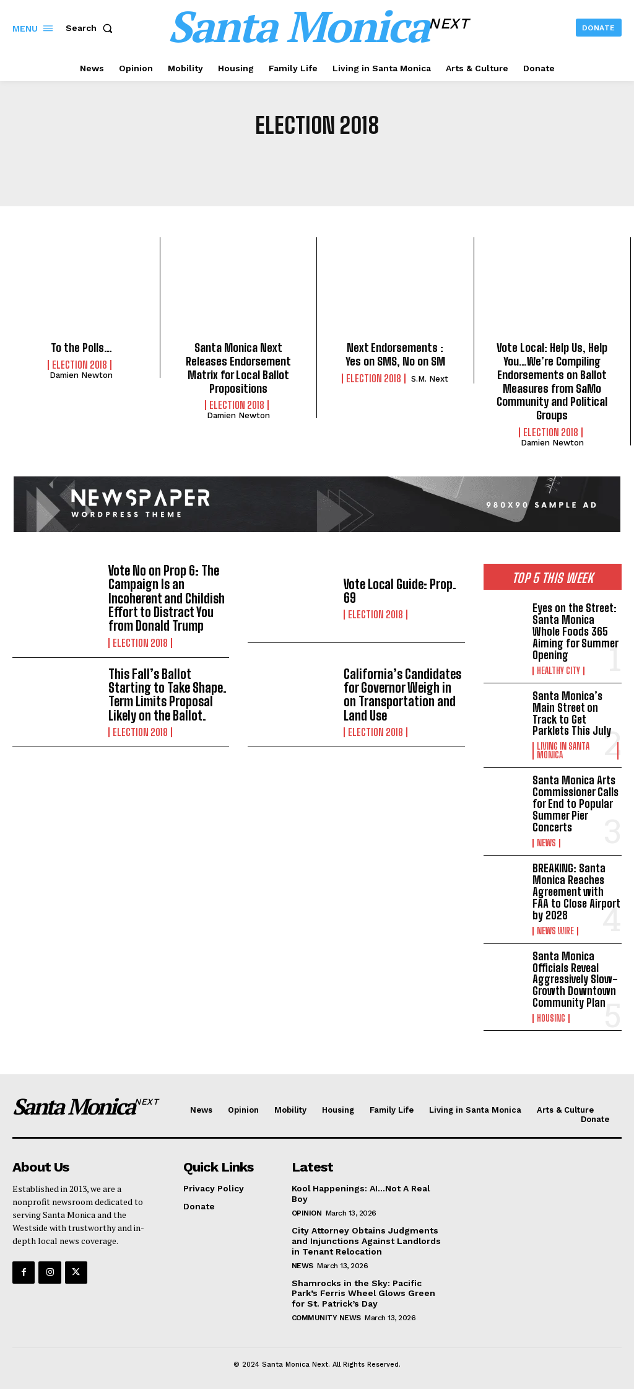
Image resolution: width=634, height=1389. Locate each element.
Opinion (307, 1208)
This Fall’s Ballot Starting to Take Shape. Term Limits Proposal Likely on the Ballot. (167, 693)
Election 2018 (79, 365)
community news (326, 1313)
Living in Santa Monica (563, 749)
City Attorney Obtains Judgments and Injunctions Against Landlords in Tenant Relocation (366, 1236)
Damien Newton (81, 375)
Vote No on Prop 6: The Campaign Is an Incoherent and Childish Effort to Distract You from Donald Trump (166, 597)
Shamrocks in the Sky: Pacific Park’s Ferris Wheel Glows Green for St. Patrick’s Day (364, 1289)
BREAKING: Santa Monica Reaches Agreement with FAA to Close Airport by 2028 (576, 889)
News (546, 840)
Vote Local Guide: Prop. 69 (400, 590)
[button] (92, 28)
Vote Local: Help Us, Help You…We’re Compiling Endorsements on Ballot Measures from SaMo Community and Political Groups (552, 381)
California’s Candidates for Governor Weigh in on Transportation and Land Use (402, 693)
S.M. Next (429, 378)
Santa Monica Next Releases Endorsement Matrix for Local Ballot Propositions (238, 368)
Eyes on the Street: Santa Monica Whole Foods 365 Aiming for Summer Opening (575, 630)
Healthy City (558, 669)
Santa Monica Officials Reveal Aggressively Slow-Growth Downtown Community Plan (574, 976)
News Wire (555, 927)
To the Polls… (81, 347)
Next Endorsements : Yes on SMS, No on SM (395, 354)
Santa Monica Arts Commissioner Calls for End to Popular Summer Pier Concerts (575, 801)
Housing (551, 1014)
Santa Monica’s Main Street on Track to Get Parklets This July (571, 711)
